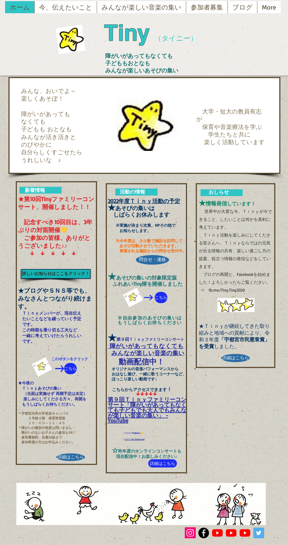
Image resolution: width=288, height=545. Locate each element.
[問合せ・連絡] (152, 260)
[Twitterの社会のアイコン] (258, 533)
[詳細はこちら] (70, 457)
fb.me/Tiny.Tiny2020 (227, 290)
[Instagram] (190, 532)
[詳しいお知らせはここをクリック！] (56, 274)
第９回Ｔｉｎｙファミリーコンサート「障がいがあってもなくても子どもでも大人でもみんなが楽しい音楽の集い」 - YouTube (147, 410)
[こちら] (70, 368)
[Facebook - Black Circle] (203, 533)
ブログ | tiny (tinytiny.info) (135, 439)
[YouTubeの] (217, 533)
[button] (148, 122)
